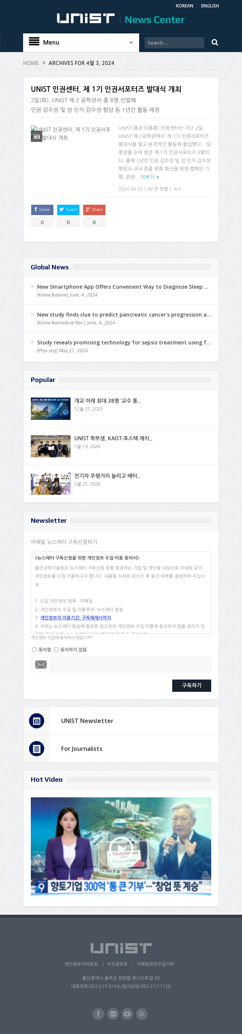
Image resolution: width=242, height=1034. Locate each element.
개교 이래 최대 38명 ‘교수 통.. (107, 400)
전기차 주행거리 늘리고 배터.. (107, 476)
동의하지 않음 (74, 650)
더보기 (147, 177)
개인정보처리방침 (80, 964)
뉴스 (178, 189)
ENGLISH (210, 6)
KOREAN (184, 6)
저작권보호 (117, 964)
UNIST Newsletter (87, 721)
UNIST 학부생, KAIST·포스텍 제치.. (113, 438)
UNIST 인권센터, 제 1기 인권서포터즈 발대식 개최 (106, 89)
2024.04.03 (130, 189)
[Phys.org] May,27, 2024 (62, 351)
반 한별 (161, 189)
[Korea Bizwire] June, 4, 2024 (67, 295)
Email (41, 665)
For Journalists (81, 749)
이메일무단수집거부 (155, 964)
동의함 (45, 650)
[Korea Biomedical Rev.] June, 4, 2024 (76, 323)
